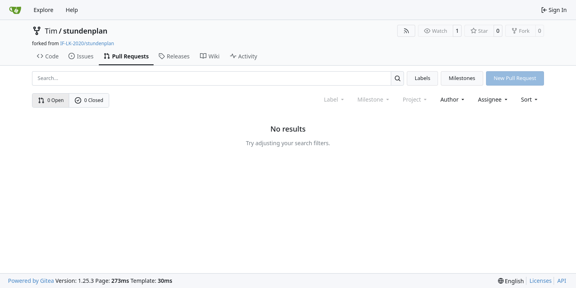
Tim (51, 31)
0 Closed (89, 100)
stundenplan (85, 31)
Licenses (541, 280)
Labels (422, 78)
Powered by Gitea (31, 280)
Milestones (462, 78)
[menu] (530, 99)
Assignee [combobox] (493, 99)
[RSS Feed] (406, 31)
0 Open (51, 100)
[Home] (15, 10)
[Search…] (397, 78)
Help (72, 10)
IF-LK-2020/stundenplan (87, 43)
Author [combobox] (453, 99)
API (561, 280)
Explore (43, 10)
